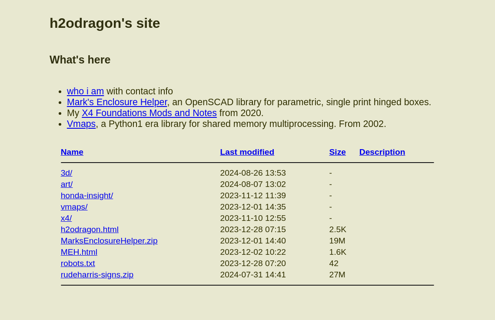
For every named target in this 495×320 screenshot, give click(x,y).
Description (382, 152)
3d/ (67, 172)
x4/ (66, 218)
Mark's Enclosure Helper (117, 102)
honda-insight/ (87, 195)
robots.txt (78, 263)
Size (337, 152)
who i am (85, 91)
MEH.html (79, 252)
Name (72, 152)
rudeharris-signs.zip (97, 274)
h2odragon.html (90, 229)
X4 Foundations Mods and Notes (149, 113)
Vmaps (81, 124)
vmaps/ (74, 206)
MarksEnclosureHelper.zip (109, 240)
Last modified (247, 152)
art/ (67, 184)
